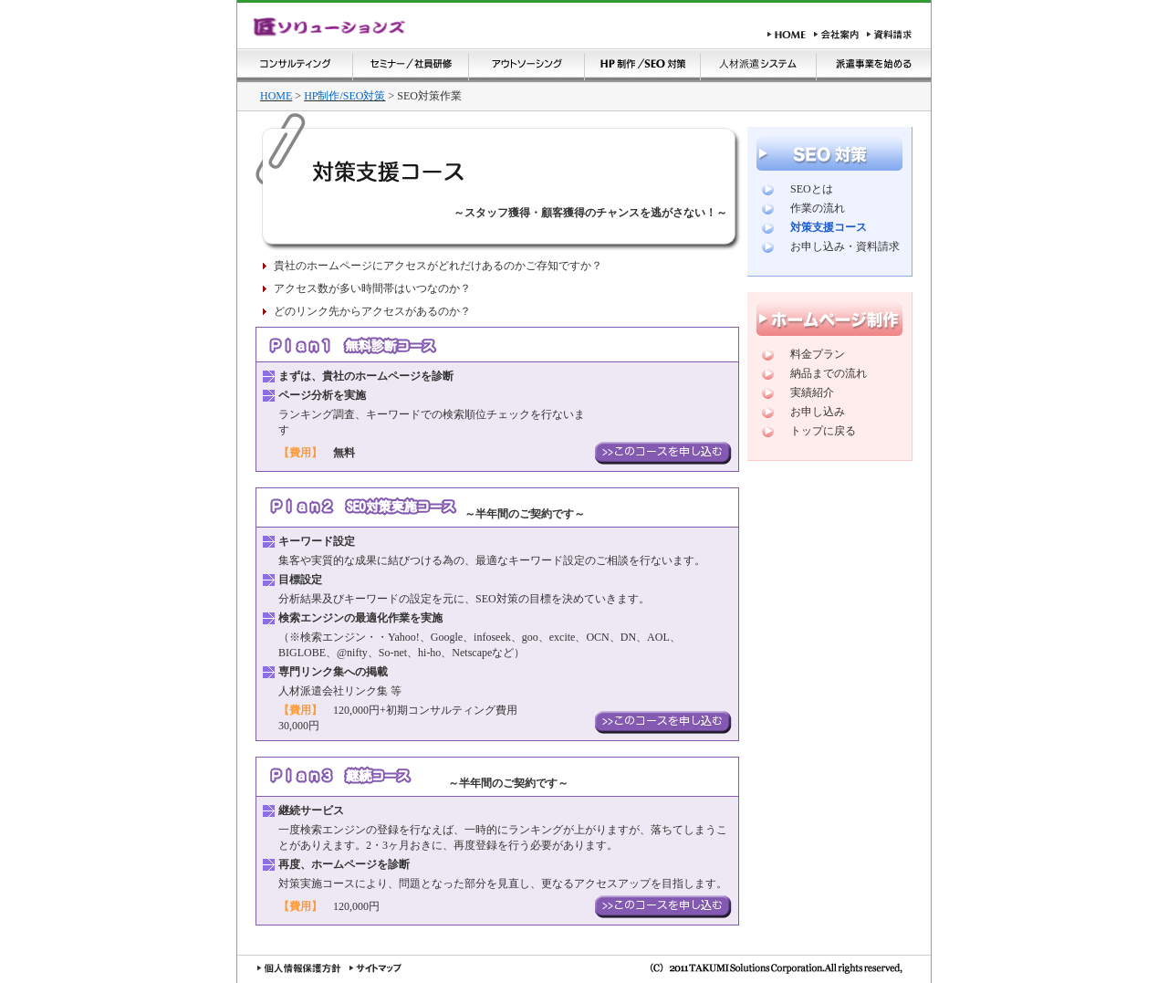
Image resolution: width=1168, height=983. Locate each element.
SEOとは (811, 189)
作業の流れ (817, 208)
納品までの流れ (828, 373)
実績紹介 (812, 392)
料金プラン (817, 354)
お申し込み (817, 411)
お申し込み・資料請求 (845, 246)
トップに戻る (823, 430)
